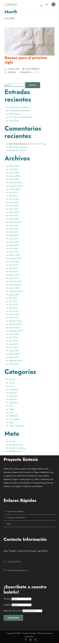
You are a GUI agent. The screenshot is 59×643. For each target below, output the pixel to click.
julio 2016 (13, 298)
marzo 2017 (14, 271)
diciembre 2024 (15, 182)
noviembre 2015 (15, 324)
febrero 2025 (14, 176)
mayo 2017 (13, 265)
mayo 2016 (13, 304)
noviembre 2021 (15, 222)
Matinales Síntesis (18, 150)
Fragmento (13, 402)
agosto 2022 (14, 212)
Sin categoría (14, 419)
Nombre (7, 598)
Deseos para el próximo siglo (26, 60)
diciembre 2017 (15, 258)
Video (11, 422)
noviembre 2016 (15, 284)
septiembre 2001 (16, 360)
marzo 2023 (14, 209)
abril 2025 (13, 169)
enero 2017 (13, 278)
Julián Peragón (32, 69)
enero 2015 (13, 357)
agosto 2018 (14, 245)
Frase (11, 406)
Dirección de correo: (23, 610)
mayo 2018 (13, 251)
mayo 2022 (13, 215)
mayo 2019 (13, 238)
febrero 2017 (14, 274)
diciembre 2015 (15, 321)
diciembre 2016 (15, 281)
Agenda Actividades (15, 511)
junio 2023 (13, 205)
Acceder (12, 441)
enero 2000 (14, 363)
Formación (13, 396)
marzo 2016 (14, 311)
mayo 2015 (13, 344)
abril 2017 (13, 268)
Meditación (13, 415)
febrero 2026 (14, 166)
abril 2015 (13, 347)
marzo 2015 (14, 350)
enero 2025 (14, 179)
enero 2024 (14, 202)
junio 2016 (13, 301)
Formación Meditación (16, 517)
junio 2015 (13, 340)
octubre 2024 (14, 189)
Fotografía (13, 399)
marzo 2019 (14, 242)
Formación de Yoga (38, 143)
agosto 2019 (14, 235)
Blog (9, 523)
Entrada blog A (15, 114)
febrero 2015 (14, 354)
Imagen (12, 409)
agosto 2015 (14, 334)
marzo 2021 (14, 225)
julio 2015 (13, 337)
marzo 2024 (14, 199)
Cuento (12, 382)
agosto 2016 (14, 294)
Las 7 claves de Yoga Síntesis (20, 117)
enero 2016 (13, 317)
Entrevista (12, 392)
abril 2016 (13, 307)
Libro (11, 412)
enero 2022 (14, 218)
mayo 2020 (13, 228)
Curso (11, 386)
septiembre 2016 (16, 291)
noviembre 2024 (15, 186)
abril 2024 (13, 195)
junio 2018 (13, 248)
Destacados (13, 389)
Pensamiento (25, 72)
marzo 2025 (14, 172)
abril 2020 (13, 232)
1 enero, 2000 (14, 69)
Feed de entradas (16, 444)
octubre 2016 (14, 288)
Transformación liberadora (19, 110)
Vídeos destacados (16, 425)
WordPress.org (15, 451)
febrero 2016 (14, 314)
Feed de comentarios (17, 448)
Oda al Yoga (14, 120)
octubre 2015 (14, 327)
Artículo (12, 72)
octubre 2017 (14, 261)
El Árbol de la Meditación (19, 107)
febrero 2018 (14, 255)
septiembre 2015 (16, 331)
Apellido (7, 604)
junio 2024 (13, 192)
